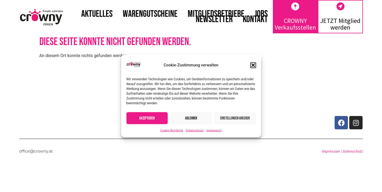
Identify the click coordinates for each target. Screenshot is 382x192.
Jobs (261, 14)
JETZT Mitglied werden (340, 24)
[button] (253, 65)
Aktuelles (97, 14)
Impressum (214, 130)
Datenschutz (195, 130)
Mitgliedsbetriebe (216, 14)
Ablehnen (191, 118)
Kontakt (255, 19)
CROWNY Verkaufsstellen (295, 24)
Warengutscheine (150, 14)
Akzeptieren (147, 118)
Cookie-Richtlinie (171, 130)
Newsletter (214, 19)
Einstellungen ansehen (235, 118)
